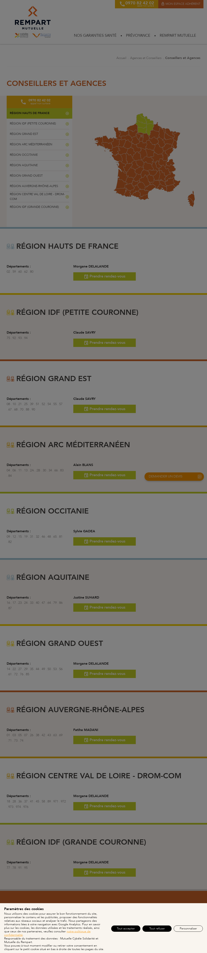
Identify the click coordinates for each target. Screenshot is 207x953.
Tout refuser (157, 928)
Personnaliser (188, 928)
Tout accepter (126, 928)
